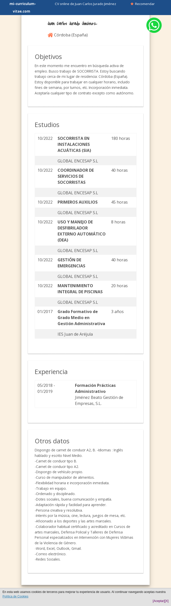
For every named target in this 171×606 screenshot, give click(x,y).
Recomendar (143, 4)
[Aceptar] (159, 601)
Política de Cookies (15, 596)
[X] (166, 601)
